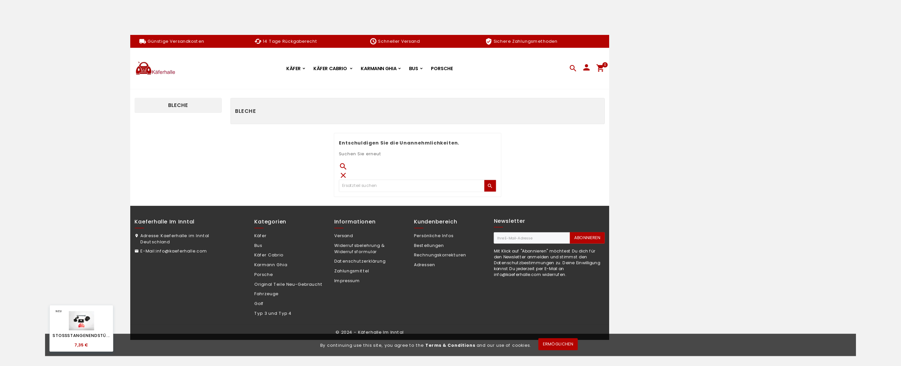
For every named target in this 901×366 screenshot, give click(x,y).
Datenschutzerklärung (360, 261)
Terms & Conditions (450, 345)
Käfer (260, 235)
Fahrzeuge (266, 294)
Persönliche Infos (434, 235)
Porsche (263, 274)
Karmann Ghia (270, 264)
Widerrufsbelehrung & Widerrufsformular (359, 248)
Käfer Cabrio (268, 255)
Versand (343, 235)
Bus (258, 245)
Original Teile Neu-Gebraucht (288, 284)
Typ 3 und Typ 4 (273, 313)
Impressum (347, 280)
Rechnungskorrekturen (440, 255)
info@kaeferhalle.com (181, 251)
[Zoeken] (411, 185)
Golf (259, 303)
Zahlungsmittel (351, 271)
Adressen (424, 264)
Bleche (178, 105)
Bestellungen (429, 245)
